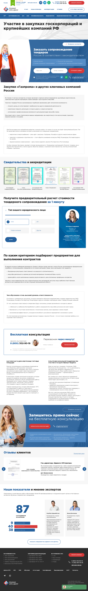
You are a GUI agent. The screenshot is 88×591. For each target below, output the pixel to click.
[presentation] (3, 469)
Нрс (23, 15)
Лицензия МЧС (50, 15)
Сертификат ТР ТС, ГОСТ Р (36, 561)
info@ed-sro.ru (32, 2)
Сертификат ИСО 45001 (35, 559)
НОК (28, 15)
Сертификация (47, 570)
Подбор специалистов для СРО (13, 561)
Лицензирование (58, 570)
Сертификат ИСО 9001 (35, 555)
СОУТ (75, 15)
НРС (14, 570)
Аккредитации (49, 9)
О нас (26, 9)
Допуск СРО (7, 570)
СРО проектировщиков (11, 557)
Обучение (27, 570)
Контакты (82, 15)
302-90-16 (60, 2)
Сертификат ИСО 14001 (35, 557)
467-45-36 (61, 3)
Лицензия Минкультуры (64, 15)
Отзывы (59, 9)
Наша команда (36, 9)
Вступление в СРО (14, 15)
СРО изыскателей (9, 559)
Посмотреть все (79, 453)
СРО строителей (9, 555)
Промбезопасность (37, 15)
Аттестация (36, 570)
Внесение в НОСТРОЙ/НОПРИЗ (13, 563)
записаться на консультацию (40, 426)
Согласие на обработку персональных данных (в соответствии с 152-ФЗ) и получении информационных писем (47, 77)
